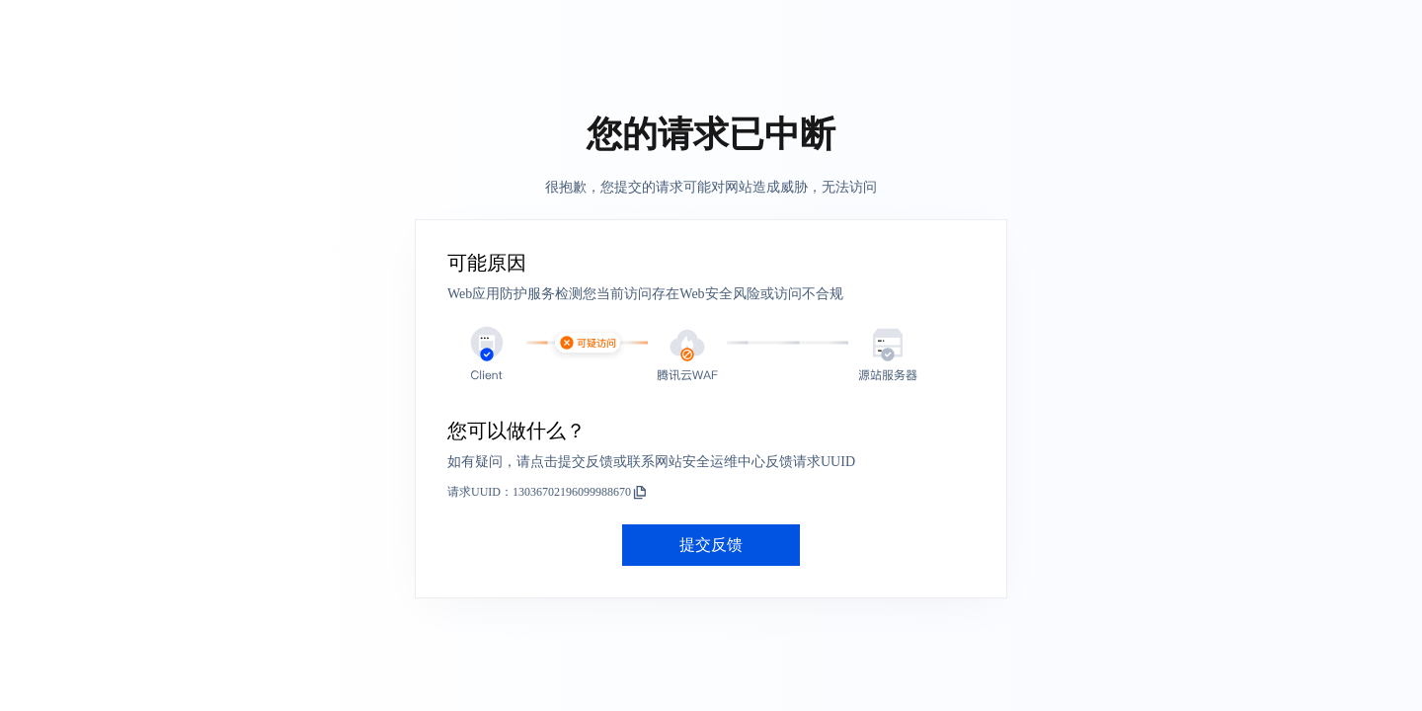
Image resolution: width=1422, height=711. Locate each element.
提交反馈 (711, 544)
